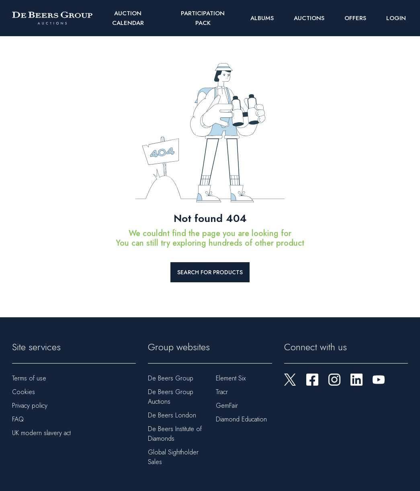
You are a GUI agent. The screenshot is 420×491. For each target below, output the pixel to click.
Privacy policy (29, 405)
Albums (262, 18)
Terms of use (29, 378)
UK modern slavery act (41, 433)
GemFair (227, 405)
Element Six (231, 378)
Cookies (23, 391)
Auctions (309, 18)
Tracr (222, 391)
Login (396, 18)
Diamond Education (241, 419)
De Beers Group (170, 378)
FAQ (18, 419)
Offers (355, 18)
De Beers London (172, 415)
